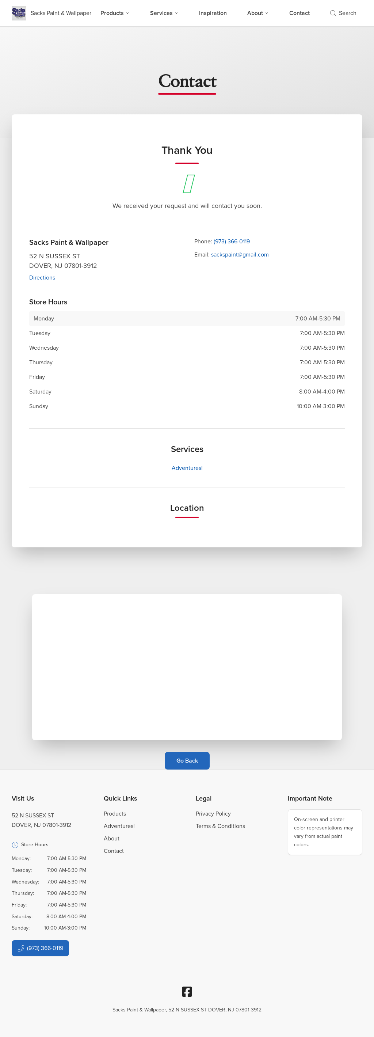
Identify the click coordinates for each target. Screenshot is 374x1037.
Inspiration (213, 13)
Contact (299, 13)
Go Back (187, 760)
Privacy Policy (213, 813)
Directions (42, 277)
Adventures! (187, 468)
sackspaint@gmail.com (240, 254)
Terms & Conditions (220, 826)
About (258, 13)
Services (164, 13)
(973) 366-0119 (232, 241)
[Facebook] (187, 992)
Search (343, 13)
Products (115, 13)
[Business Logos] (51, 13)
